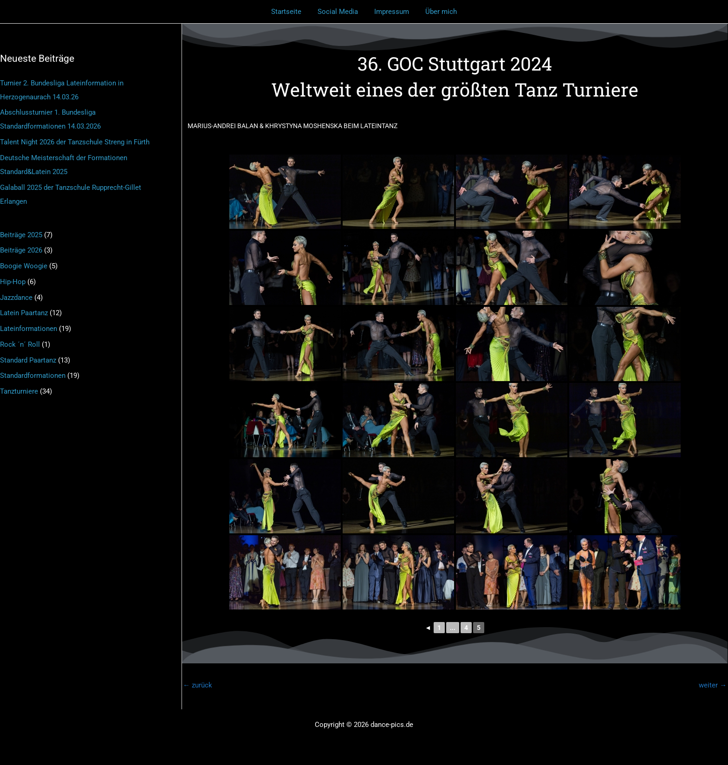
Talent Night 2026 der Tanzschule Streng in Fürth (75, 142)
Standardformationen (32, 375)
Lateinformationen (28, 328)
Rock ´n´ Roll (20, 344)
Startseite (290, 11)
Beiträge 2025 (21, 235)
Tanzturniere (19, 391)
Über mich (438, 11)
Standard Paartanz (28, 360)
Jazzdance (16, 297)
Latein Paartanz (24, 313)
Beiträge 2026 (21, 250)
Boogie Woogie (23, 266)
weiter (713, 685)
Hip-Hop (13, 282)
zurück (197, 685)
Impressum (390, 11)
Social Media (339, 11)
